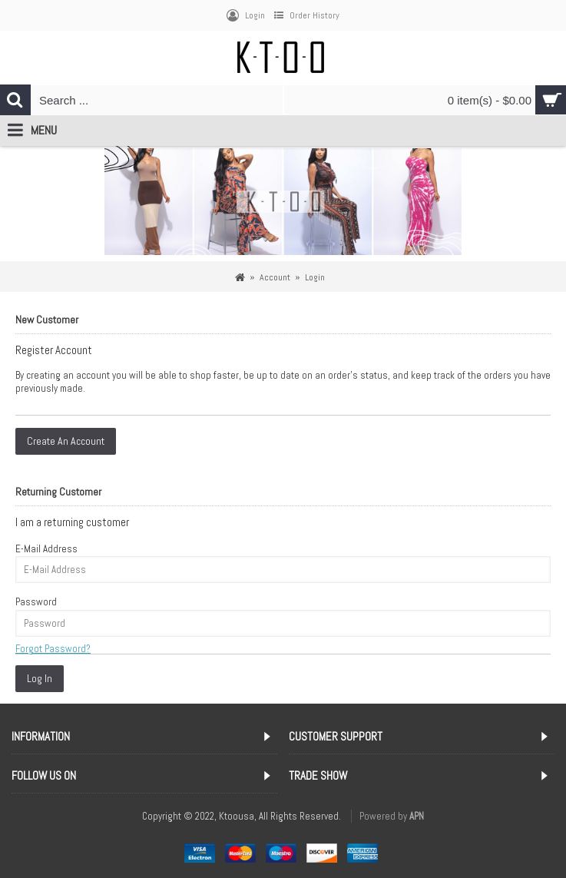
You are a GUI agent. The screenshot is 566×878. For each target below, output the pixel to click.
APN (416, 816)
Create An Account (65, 441)
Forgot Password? (53, 648)
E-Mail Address (46, 548)
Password (36, 601)
